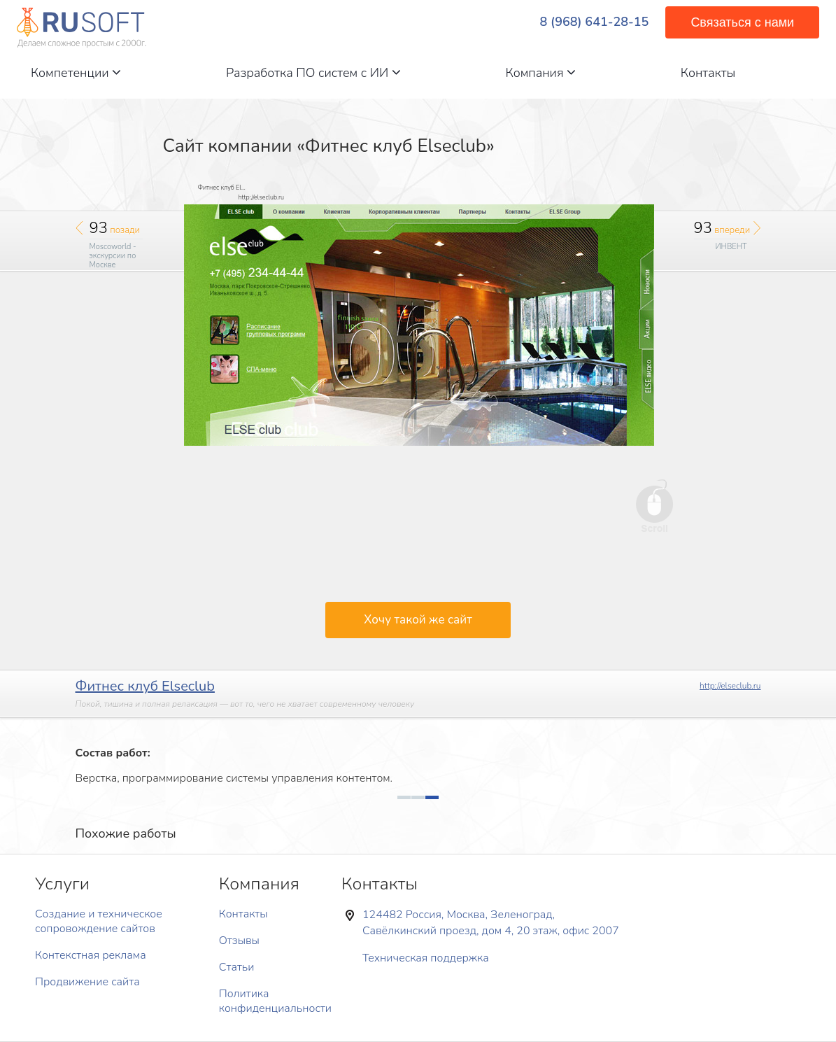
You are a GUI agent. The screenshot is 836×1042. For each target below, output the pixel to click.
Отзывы (239, 940)
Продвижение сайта (87, 982)
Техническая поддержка (425, 958)
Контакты (708, 72)
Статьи (237, 967)
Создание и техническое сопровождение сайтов (98, 921)
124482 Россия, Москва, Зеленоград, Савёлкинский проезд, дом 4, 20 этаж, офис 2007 (490, 922)
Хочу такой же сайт (418, 620)
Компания (541, 72)
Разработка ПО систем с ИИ (313, 72)
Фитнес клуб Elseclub (145, 686)
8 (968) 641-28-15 (594, 22)
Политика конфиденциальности (275, 1001)
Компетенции (76, 72)
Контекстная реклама (90, 955)
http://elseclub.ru (730, 685)
